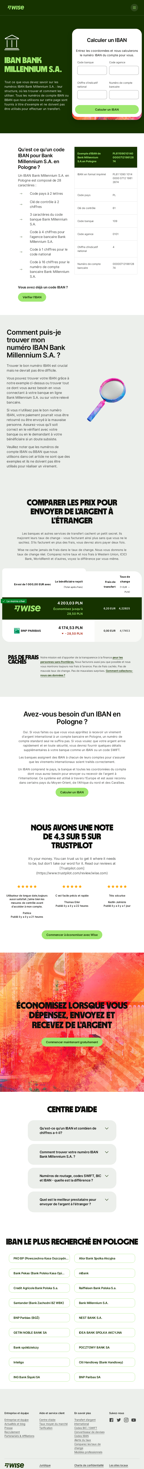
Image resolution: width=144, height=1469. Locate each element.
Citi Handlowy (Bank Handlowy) (101, 1362)
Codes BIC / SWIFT (85, 1427)
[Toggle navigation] (134, 7)
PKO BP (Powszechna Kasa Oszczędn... (41, 1258)
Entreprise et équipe (16, 1419)
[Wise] (16, 7)
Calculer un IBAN (107, 109)
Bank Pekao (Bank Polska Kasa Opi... (39, 1273)
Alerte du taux (82, 1440)
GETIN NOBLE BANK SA (30, 1332)
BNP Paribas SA (90, 1377)
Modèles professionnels (88, 1452)
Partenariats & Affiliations (19, 1435)
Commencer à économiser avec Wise (71, 935)
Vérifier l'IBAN (32, 297)
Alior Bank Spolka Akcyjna (97, 1258)
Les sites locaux (118, 1465)
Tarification (45, 1427)
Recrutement (12, 1432)
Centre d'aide (47, 1419)
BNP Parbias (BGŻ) (26, 1318)
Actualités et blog (14, 1423)
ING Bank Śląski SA (27, 1377)
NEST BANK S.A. (90, 1318)
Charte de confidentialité (89, 1465)
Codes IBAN (81, 1435)
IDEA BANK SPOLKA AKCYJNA (100, 1332)
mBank (84, 1273)
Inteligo (19, 1362)
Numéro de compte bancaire (121, 84)
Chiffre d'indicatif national (87, 84)
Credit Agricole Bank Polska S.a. (36, 1288)
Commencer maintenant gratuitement (72, 1042)
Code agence (117, 62)
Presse (8, 1427)
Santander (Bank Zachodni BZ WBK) (39, 1303)
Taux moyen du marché (53, 1423)
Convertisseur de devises (89, 1432)
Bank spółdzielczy (26, 1347)
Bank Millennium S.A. (93, 1303)
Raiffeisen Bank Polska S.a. (97, 1288)
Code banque (85, 62)
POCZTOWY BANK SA (94, 1347)
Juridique (44, 1465)
